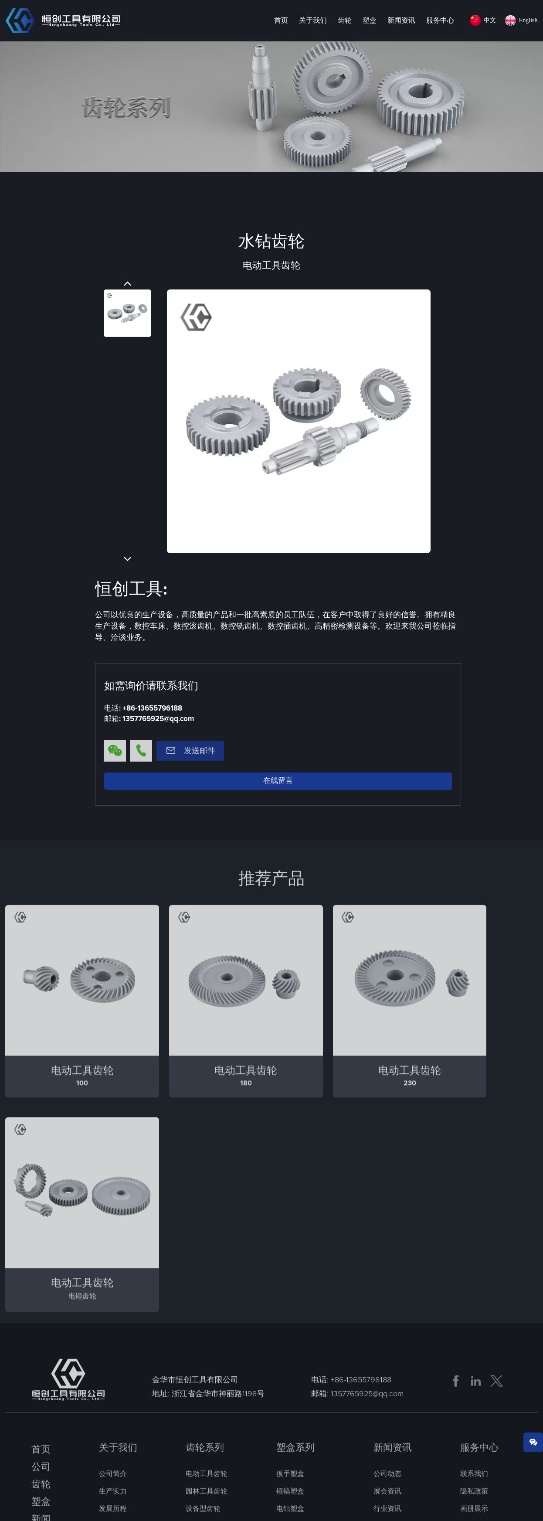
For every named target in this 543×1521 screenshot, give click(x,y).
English (528, 20)
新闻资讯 (401, 20)
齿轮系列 (205, 1236)
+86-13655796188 (152, 709)
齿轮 (345, 20)
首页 (281, 20)
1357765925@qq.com (158, 719)
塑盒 (370, 20)
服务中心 (440, 20)
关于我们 (313, 20)
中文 (490, 20)
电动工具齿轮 (72, 189)
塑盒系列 (295, 1236)
